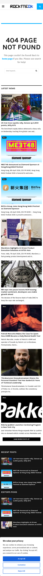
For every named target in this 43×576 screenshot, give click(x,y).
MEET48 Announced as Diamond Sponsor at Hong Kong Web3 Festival (20, 165)
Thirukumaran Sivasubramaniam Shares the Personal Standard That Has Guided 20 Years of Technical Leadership (20, 380)
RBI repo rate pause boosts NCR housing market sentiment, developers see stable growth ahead (19, 292)
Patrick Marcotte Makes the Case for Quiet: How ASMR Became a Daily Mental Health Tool (20, 335)
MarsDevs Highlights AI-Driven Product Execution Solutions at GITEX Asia (17, 249)
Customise (21, 565)
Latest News (8, 88)
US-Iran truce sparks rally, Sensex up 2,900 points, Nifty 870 (27, 460)
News (4, 137)
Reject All (21, 571)
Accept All (21, 559)
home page (7, 59)
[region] (21, 556)
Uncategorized (7, 96)
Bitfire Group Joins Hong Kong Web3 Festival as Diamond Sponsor (27, 483)
